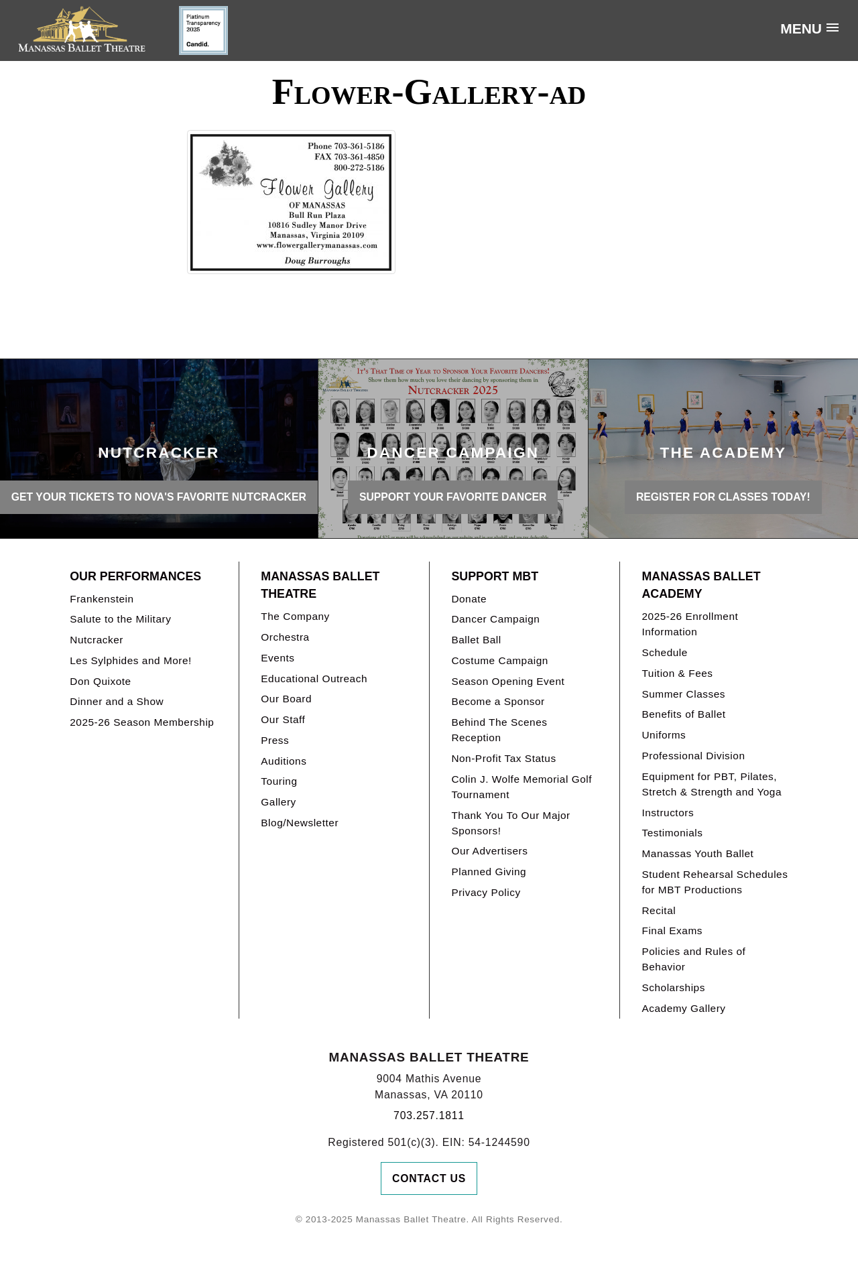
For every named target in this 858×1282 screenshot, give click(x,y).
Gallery (278, 802)
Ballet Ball (476, 639)
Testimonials (671, 832)
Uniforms (663, 735)
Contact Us (429, 1178)
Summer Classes (683, 694)
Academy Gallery (683, 1008)
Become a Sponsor (497, 701)
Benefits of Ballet (683, 714)
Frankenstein (101, 598)
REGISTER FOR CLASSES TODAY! (723, 497)
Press (275, 740)
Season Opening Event (507, 681)
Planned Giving (488, 871)
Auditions (283, 761)
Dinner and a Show (117, 701)
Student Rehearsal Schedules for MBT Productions (714, 882)
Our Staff (283, 719)
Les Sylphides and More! (131, 660)
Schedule (664, 652)
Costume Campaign (499, 660)
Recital (658, 910)
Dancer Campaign (495, 619)
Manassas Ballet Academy (700, 585)
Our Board (286, 698)
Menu (801, 28)
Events (277, 657)
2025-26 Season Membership (142, 722)
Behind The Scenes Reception (499, 729)
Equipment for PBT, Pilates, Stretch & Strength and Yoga (711, 784)
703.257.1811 (429, 1115)
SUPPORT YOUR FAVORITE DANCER (452, 497)
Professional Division (693, 755)
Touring (279, 781)
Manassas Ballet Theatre (320, 585)
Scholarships (673, 987)
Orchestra (285, 637)
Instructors (667, 812)
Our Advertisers (489, 850)
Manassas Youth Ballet (697, 853)
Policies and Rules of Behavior (693, 959)
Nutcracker (96, 639)
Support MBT (494, 576)
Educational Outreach (314, 678)
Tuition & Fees (677, 673)
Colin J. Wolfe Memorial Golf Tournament (521, 786)
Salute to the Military (120, 619)
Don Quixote (100, 681)
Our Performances (135, 576)
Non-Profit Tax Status (503, 758)
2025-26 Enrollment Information (689, 624)
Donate (469, 598)
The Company (295, 616)
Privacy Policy (485, 892)
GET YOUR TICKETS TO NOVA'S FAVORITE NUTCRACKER (158, 497)
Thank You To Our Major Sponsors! (510, 823)
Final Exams (671, 930)
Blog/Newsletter (300, 822)
